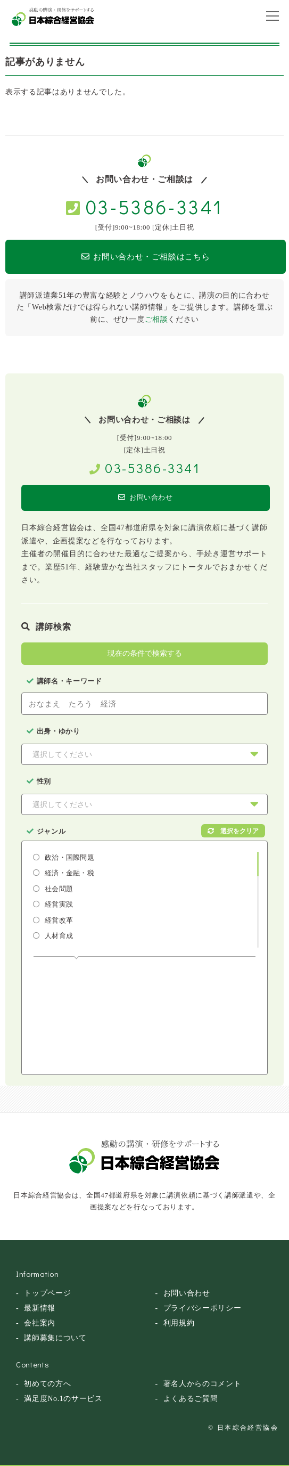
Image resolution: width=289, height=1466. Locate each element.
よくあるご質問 (190, 1399)
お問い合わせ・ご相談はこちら (145, 257)
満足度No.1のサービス (63, 1399)
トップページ (47, 1293)
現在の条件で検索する (145, 653)
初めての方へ (47, 1384)
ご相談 (156, 319)
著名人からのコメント (202, 1384)
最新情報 (39, 1308)
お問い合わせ (145, 497)
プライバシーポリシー (202, 1308)
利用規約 (179, 1323)
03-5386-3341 (154, 206)
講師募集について (55, 1338)
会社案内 (39, 1323)
